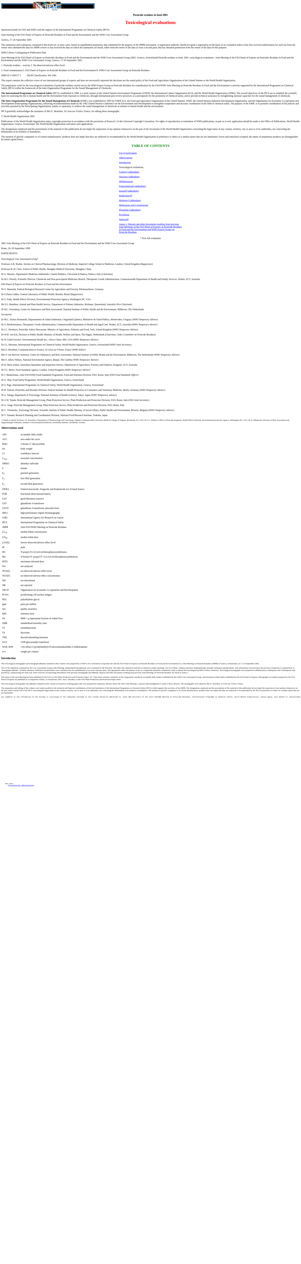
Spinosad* (124, 219)
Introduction (125, 162)
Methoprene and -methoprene (133, 205)
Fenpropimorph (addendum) (132, 186)
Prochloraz (124, 214)
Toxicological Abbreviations (21, 798)
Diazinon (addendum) (129, 176)
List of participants (128, 153)
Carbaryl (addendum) (129, 172)
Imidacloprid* (125, 195)
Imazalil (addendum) (129, 191)
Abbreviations (125, 157)
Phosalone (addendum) (130, 210)
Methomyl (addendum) (130, 200)
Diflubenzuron (126, 181)
